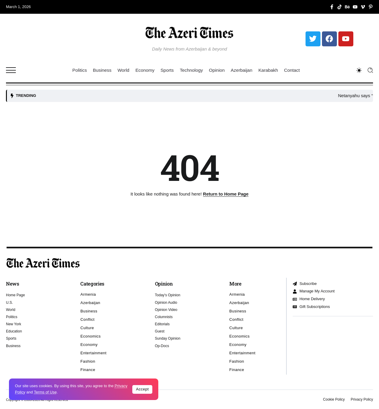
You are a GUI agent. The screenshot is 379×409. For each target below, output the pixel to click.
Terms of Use (45, 392)
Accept (142, 389)
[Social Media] (331, 6)
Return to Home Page (226, 193)
